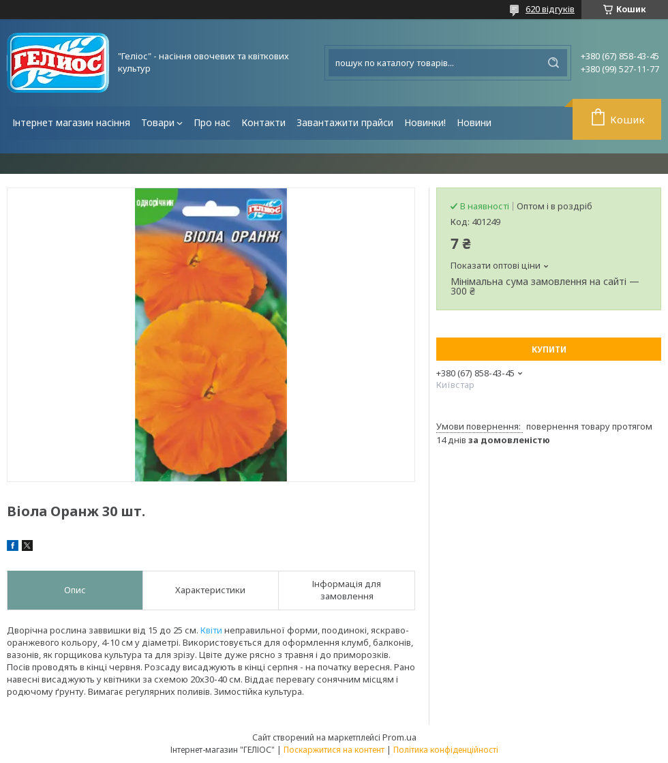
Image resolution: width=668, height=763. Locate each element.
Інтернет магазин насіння (71, 122)
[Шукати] (553, 62)
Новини (474, 122)
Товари (157, 122)
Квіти (211, 630)
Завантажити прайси (345, 122)
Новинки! (425, 122)
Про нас (212, 122)
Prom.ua (399, 737)
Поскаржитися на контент (334, 749)
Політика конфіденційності (445, 749)
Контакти (263, 122)
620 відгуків (550, 9)
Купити (549, 349)
